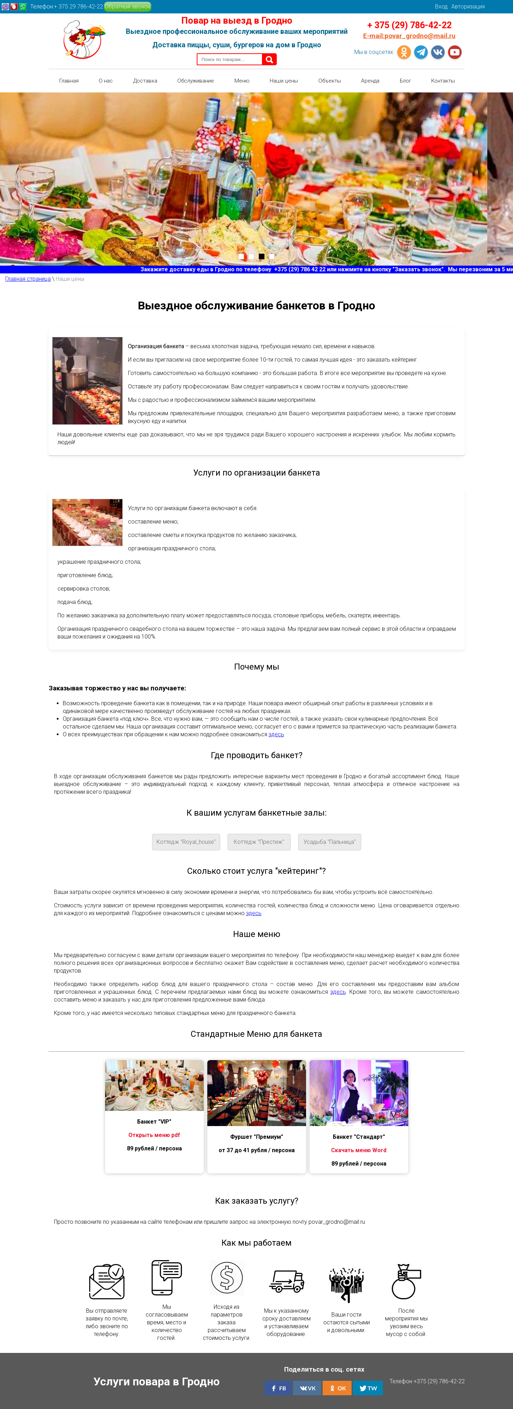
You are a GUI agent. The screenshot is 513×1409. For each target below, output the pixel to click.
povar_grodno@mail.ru (409, 36)
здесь (276, 733)
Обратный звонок (128, 6)
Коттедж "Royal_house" (186, 841)
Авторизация (468, 6)
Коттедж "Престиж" (259, 841)
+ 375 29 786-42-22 (78, 6)
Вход (441, 6)
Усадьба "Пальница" (330, 841)
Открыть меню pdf (154, 1134)
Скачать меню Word (358, 1149)
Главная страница (28, 277)
